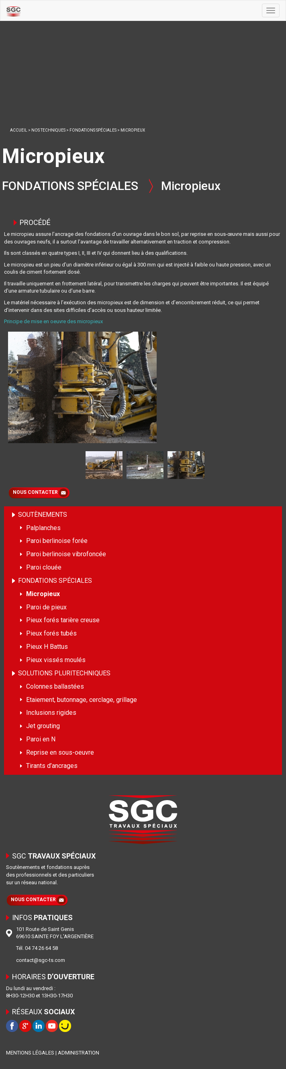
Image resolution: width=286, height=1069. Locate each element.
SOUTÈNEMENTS (42, 514)
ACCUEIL (18, 130)
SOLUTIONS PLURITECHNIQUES (64, 673)
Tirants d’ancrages (52, 766)
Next (212, 464)
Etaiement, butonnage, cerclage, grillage (81, 700)
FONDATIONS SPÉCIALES (92, 130)
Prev (78, 464)
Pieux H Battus (47, 646)
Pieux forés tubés (51, 633)
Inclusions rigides (51, 712)
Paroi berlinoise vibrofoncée (66, 554)
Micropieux (43, 594)
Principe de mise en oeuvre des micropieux (53, 321)
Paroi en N (40, 739)
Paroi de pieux (46, 607)
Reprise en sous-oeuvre (60, 752)
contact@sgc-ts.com (40, 960)
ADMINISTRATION (78, 1053)
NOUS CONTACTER (35, 492)
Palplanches (43, 528)
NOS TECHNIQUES (48, 130)
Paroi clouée (43, 567)
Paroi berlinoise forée (57, 541)
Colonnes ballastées (55, 686)
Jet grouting (43, 726)
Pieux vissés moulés (56, 660)
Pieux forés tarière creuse (63, 620)
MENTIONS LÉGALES (30, 1053)
